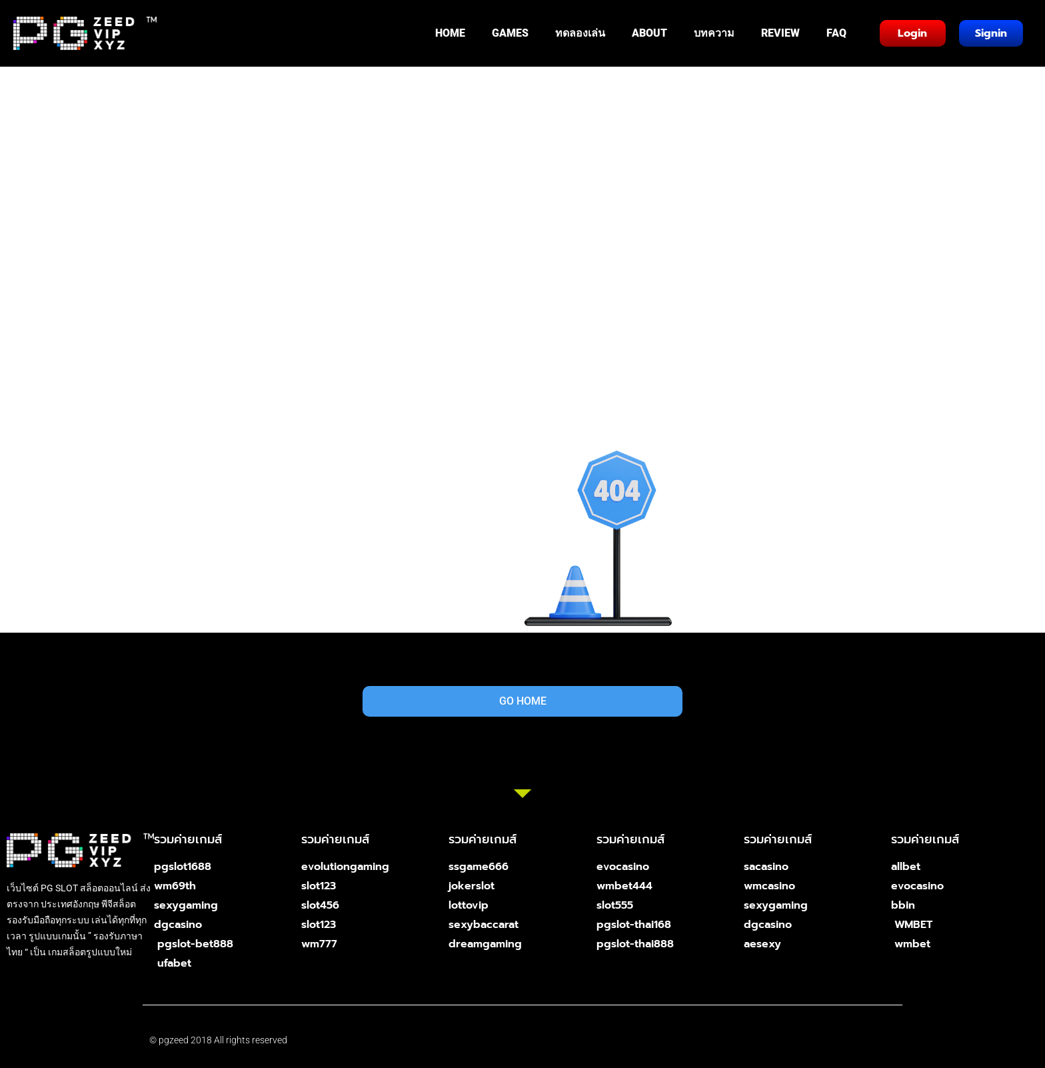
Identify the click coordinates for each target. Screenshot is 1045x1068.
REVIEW (780, 33)
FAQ (836, 33)
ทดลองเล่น (580, 33)
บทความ (714, 33)
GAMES (510, 33)
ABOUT (649, 33)
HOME (450, 33)
